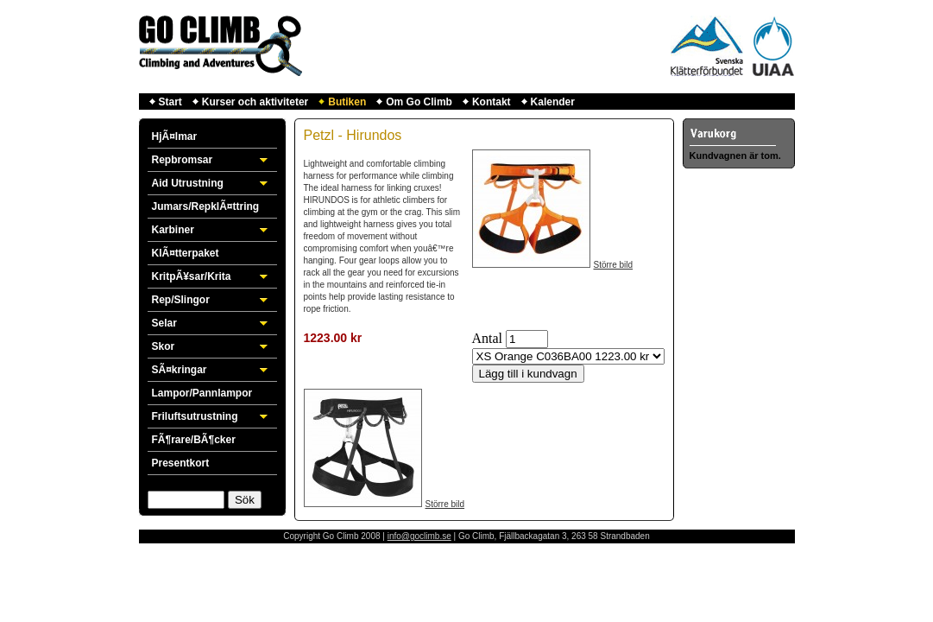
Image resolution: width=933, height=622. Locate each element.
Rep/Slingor (181, 300)
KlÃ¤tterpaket (185, 253)
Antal (487, 338)
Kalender (553, 102)
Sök (245, 499)
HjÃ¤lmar (175, 136)
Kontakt (491, 102)
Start (170, 102)
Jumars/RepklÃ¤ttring (206, 206)
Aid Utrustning (188, 183)
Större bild (614, 265)
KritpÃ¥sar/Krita (191, 276)
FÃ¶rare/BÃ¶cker (194, 440)
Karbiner (173, 230)
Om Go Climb (419, 102)
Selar (164, 323)
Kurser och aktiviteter (255, 102)
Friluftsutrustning (195, 416)
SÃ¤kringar (179, 370)
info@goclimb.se (419, 536)
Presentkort (181, 463)
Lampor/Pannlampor (202, 393)
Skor (163, 346)
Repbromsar (182, 160)
